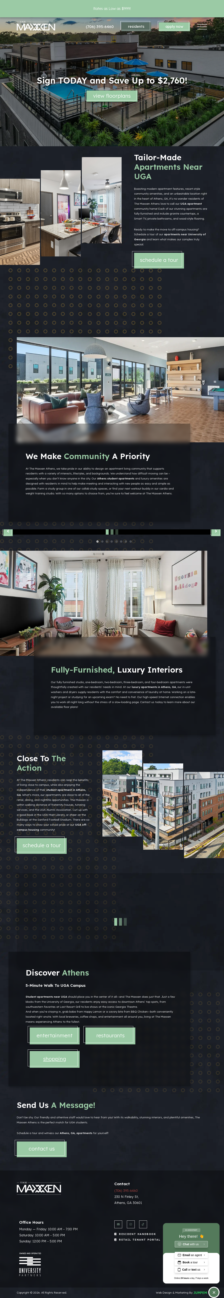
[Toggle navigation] (202, 26)
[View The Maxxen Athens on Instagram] (131, 1224)
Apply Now (174, 26)
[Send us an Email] (118, 1224)
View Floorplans (112, 95)
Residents (136, 26)
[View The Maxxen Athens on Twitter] (143, 1224)
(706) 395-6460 (100, 26)
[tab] (54, 1090)
